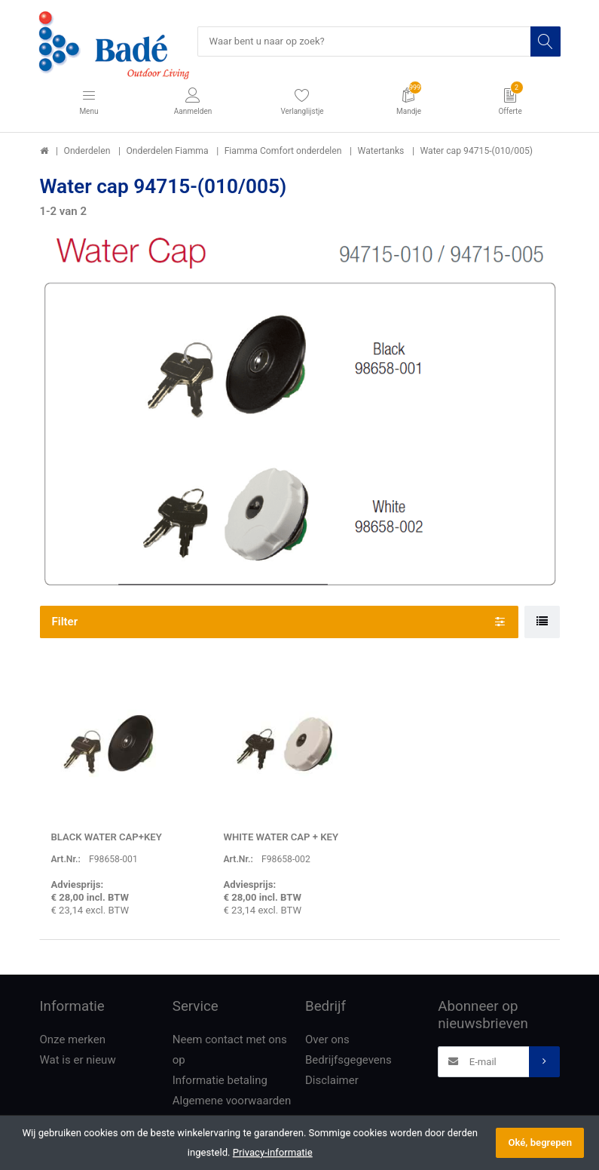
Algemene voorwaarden (232, 1100)
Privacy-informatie (273, 1152)
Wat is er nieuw (78, 1060)
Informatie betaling (220, 1080)
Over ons (327, 1039)
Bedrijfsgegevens (348, 1060)
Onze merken (73, 1039)
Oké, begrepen (540, 1142)
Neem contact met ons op (230, 1050)
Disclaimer (332, 1080)
